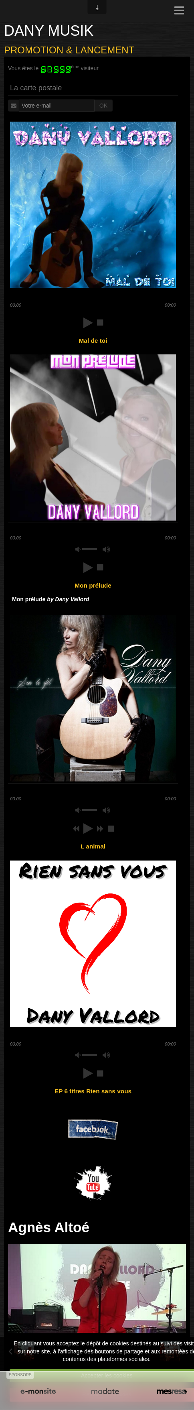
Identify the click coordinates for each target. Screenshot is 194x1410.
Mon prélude (50, 599)
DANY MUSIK (48, 30)
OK (103, 105)
